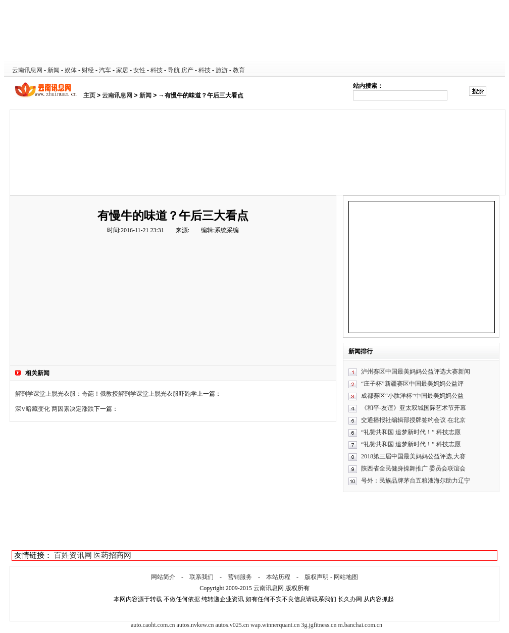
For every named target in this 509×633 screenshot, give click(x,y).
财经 (88, 70)
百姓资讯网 (73, 555)
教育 (239, 70)
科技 (156, 70)
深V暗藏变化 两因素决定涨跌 (54, 408)
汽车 (105, 70)
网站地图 (346, 577)
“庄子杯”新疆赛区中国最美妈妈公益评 (412, 383)
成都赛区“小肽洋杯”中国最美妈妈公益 (412, 395)
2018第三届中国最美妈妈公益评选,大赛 (413, 456)
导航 (174, 70)
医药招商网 (112, 555)
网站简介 (163, 577)
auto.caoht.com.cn (153, 624)
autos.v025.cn (232, 624)
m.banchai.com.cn (360, 624)
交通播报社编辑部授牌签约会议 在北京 (413, 420)
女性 (139, 70)
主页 (89, 95)
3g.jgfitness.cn (318, 624)
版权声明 (316, 577)
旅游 (222, 70)
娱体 (71, 70)
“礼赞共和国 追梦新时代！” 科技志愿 (411, 432)
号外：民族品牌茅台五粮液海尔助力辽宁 (415, 480)
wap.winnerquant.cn (274, 624)
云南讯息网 (27, 70)
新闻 (53, 70)
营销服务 (240, 577)
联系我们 (201, 577)
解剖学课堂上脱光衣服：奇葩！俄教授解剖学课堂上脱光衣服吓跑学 (106, 393)
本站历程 (278, 577)
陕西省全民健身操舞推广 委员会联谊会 (413, 468)
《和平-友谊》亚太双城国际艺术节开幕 (413, 407)
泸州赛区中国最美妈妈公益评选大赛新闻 (415, 371)
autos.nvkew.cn (195, 624)
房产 (187, 70)
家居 (122, 70)
